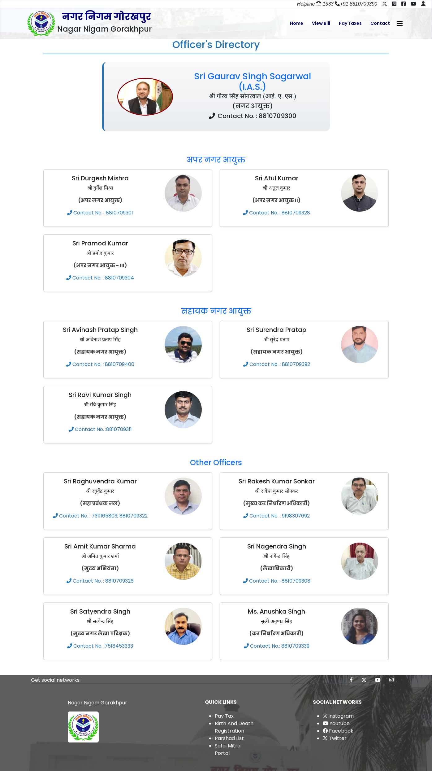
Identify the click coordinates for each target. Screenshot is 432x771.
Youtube (336, 723)
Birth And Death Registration (234, 727)
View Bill (321, 23)
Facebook (338, 730)
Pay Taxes (350, 23)
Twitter (335, 738)
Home (296, 23)
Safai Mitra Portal (227, 749)
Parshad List (229, 738)
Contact (380, 23)
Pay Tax (224, 716)
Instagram (338, 716)
